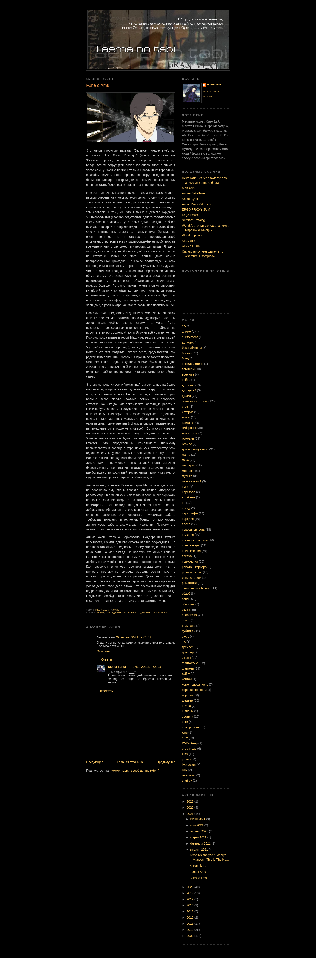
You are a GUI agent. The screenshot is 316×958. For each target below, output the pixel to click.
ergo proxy (189, 748)
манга (186, 454)
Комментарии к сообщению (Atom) (134, 770)
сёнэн (186, 599)
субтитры (188, 631)
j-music (187, 759)
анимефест (190, 337)
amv (185, 738)
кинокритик (190, 433)
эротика (187, 716)
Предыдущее (166, 762)
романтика (189, 583)
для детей (189, 390)
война (186, 379)
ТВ (184, 641)
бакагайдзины (192, 347)
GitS (185, 754)
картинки (188, 422)
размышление (192, 572)
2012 (190, 917)
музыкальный (191, 481)
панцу (186, 508)
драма (186, 396)
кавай (186, 417)
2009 (190, 936)
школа (186, 706)
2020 (190, 887)
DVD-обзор (190, 743)
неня (185, 486)
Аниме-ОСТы (191, 246)
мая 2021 (197, 825)
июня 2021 (198, 819)
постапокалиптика (195, 540)
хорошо (187, 695)
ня (183, 502)
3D (184, 326)
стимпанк (188, 625)
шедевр (187, 700)
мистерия (188, 465)
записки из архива (195, 401)
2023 (190, 801)
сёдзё (186, 593)
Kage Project (190, 215)
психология (190, 561)
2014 (190, 905)
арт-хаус (188, 342)
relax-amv (188, 775)
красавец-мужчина (195, 449)
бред (185, 358)
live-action (189, 764)
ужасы (186, 657)
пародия (188, 519)
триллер (188, 652)
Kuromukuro (198, 865)
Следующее (94, 762)
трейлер (188, 647)
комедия (188, 438)
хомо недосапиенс (195, 684)
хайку (186, 673)
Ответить (103, 651)
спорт (186, 620)
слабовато (189, 615)
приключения (191, 551)
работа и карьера (157, 613)
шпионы (187, 711)
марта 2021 (198, 837)
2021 (190, 813)
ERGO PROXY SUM (196, 209)
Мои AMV (188, 188)
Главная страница (130, 762)
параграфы (190, 513)
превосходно (136, 613)
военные (188, 374)
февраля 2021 (201, 843)
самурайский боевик (196, 588)
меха (185, 460)
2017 (190, 899)
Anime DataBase (193, 193)
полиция (188, 534)
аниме (100, 613)
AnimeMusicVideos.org (197, 204)
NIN (184, 770)
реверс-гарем (191, 577)
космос (187, 444)
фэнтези (188, 668)
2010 (190, 929)
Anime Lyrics (190, 199)
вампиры (188, 369)
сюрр (185, 636)
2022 (190, 807)
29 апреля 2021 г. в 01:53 (133, 637)
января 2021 (199, 849)
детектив (188, 385)
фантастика (190, 663)
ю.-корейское (191, 727)
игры (185, 406)
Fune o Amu (198, 872)
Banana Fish (198, 878)
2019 (190, 893)
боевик (187, 353)
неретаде (188, 492)
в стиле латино (192, 364)
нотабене (188, 497)
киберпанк (189, 428)
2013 (190, 911)
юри (185, 732)
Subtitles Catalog (193, 220)
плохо (186, 524)
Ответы (106, 659)
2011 (190, 923)
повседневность (116, 613)
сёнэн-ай (188, 604)
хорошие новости (194, 690)
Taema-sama (117, 666)
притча (187, 556)
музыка (187, 476)
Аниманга (189, 241)
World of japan (192, 235)
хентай (187, 679)
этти (185, 722)
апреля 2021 (199, 831)
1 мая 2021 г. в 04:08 (146, 666)
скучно (186, 609)
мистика (187, 470)
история (187, 412)
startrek (187, 780)
